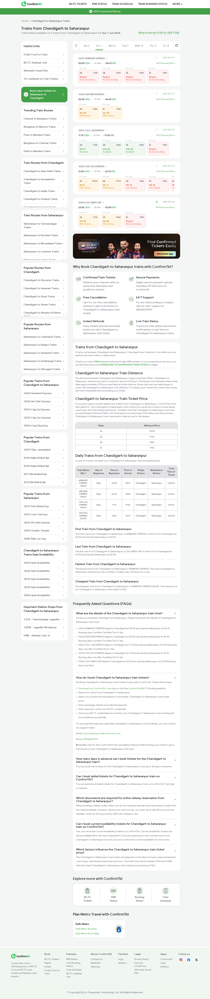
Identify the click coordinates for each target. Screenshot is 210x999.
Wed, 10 (139, 45)
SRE (114, 63)
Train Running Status (152, 4)
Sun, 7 (99, 45)
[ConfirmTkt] (20, 957)
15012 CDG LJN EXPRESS (92, 130)
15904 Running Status (165, 207)
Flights (47, 963)
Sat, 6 (87, 45)
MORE (177, 4)
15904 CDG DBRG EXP (91, 202)
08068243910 (91, 739)
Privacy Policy (141, 959)
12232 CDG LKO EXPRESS (93, 166)
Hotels (47, 966)
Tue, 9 (125, 45)
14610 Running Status (165, 63)
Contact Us (96, 959)
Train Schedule (122, 4)
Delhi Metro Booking (86, 929)
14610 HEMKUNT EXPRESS (93, 58)
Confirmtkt (166, 959)
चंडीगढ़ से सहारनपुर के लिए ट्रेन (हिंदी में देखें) (158, 33)
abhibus (122, 963)
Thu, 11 (153, 45)
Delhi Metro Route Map (87, 933)
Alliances (95, 966)
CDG (87, 63)
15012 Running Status (165, 135)
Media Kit (96, 963)
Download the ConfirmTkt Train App (97, 688)
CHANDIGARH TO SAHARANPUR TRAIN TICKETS (124, 364)
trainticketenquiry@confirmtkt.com (102, 733)
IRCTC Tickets (78, 4)
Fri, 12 (166, 45)
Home (25, 21)
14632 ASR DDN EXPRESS (92, 94)
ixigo (120, 959)
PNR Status (99, 4)
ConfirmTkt (134, 688)
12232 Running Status (165, 171)
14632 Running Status (165, 99)
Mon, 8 (112, 45)
